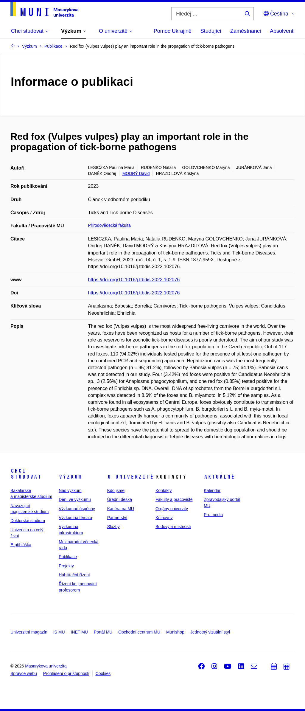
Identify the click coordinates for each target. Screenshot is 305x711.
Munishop (175, 632)
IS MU (59, 632)
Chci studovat (25, 474)
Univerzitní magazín (28, 632)
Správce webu (23, 673)
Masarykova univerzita (45, 666)
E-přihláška (20, 544)
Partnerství (117, 517)
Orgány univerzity (171, 508)
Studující (210, 31)
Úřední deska (119, 499)
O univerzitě (130, 477)
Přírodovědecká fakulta (109, 225)
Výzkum (70, 477)
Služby (113, 526)
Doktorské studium (27, 520)
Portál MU (103, 632)
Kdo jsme (116, 490)
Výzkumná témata (75, 517)
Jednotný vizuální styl (210, 632)
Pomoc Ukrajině (173, 31)
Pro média (213, 514)
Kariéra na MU (120, 508)
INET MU (79, 632)
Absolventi (282, 31)
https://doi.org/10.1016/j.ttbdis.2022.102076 (134, 279)
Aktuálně (219, 477)
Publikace (68, 556)
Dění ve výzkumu (75, 499)
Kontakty (163, 490)
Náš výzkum (70, 490)
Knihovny (164, 517)
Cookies (103, 673)
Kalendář (212, 490)
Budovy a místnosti (173, 526)
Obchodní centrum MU (139, 632)
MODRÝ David (136, 173)
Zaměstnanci (245, 31)
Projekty (66, 565)
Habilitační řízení (74, 574)
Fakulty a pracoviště (174, 499)
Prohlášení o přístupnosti (66, 673)
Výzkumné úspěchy (77, 508)
